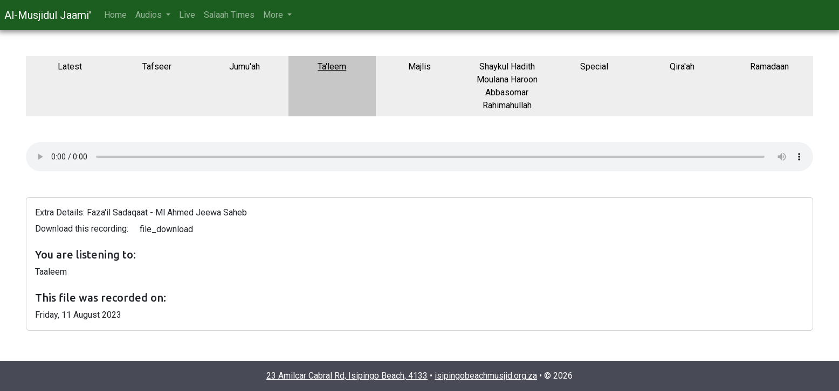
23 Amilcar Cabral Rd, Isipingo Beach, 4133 (347, 376)
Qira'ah (682, 66)
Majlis (419, 66)
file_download (166, 229)
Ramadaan (769, 66)
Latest (70, 66)
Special (594, 66)
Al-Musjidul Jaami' (47, 15)
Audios (149, 15)
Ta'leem (332, 66)
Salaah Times (229, 15)
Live (187, 15)
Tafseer (156, 66)
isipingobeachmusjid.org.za (486, 376)
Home (115, 15)
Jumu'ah (244, 66)
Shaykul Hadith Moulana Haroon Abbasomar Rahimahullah (507, 85)
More (274, 15)
